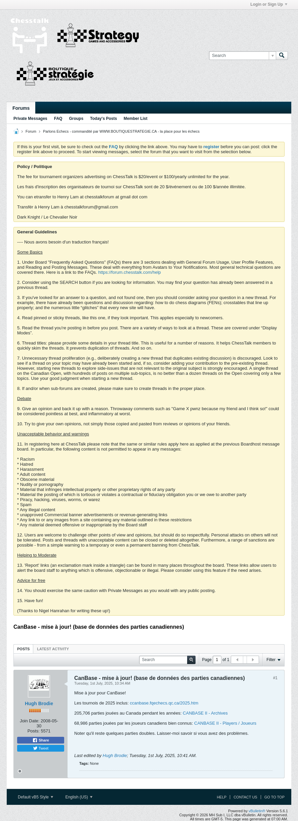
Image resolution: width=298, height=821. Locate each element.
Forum (31, 131)
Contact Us (245, 797)
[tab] (23, 648)
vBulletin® (257, 811)
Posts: (34, 730)
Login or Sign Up (268, 4)
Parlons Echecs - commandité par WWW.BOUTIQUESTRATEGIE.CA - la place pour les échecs (121, 131)
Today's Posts (103, 118)
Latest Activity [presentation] (53, 649)
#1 (275, 678)
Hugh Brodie (39, 703)
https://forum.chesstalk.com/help (129, 272)
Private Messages (30, 118)
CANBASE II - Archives (205, 713)
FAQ (58, 118)
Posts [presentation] (23, 649)
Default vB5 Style (35, 797)
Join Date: (30, 720)
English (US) (78, 797)
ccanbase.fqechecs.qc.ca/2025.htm (164, 702)
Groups (76, 118)
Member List (135, 118)
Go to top (274, 797)
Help (221, 797)
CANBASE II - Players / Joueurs (225, 723)
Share (40, 740)
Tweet (40, 748)
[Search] (242, 55)
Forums (21, 108)
